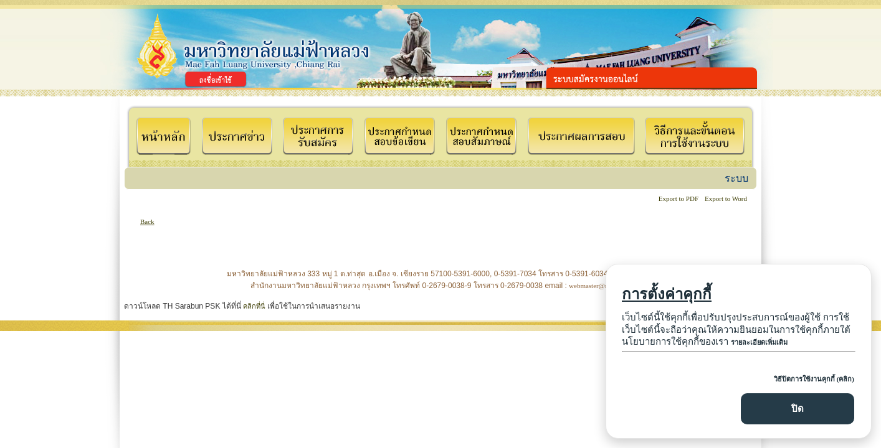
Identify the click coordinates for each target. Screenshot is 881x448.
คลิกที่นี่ (254, 306)
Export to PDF (678, 198)
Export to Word (726, 198)
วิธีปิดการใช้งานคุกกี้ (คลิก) (814, 379)
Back (147, 221)
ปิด (797, 408)
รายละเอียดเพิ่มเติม (759, 342)
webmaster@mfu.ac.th (600, 285)
